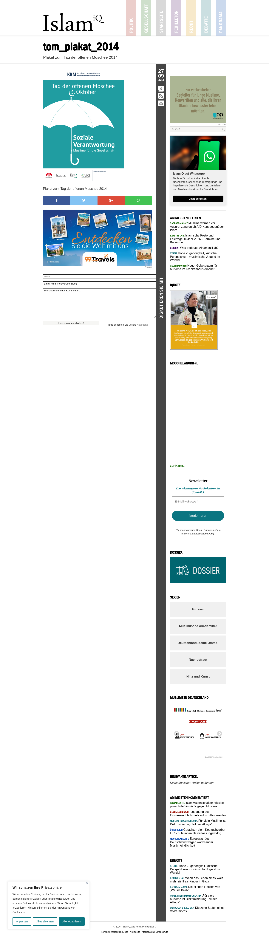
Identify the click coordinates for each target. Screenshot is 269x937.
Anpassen (22, 921)
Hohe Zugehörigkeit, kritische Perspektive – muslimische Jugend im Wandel (195, 257)
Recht (191, 18)
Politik (131, 18)
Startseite (161, 18)
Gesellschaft (146, 18)
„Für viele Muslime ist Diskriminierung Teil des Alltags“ (193, 899)
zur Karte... (177, 465)
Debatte (206, 18)
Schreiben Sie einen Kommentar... (99, 303)
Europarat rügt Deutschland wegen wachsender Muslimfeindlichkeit (191, 842)
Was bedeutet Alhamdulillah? (194, 247)
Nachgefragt (198, 659)
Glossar (198, 609)
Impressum (115, 932)
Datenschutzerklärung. (202, 533)
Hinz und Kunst (198, 676)
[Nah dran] (87, 883)
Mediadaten (148, 932)
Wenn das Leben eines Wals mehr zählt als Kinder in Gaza (196, 879)
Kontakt (105, 932)
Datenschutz (162, 932)
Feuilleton (176, 18)
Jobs (125, 932)
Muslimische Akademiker (198, 626)
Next (218, 733)
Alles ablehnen (45, 921)
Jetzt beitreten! (198, 198)
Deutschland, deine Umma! (198, 643)
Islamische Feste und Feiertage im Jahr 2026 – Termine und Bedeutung (195, 239)
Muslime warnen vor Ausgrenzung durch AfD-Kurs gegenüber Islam (197, 227)
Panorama (221, 18)
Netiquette (142, 324)
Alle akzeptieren (71, 921)
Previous (175, 733)
